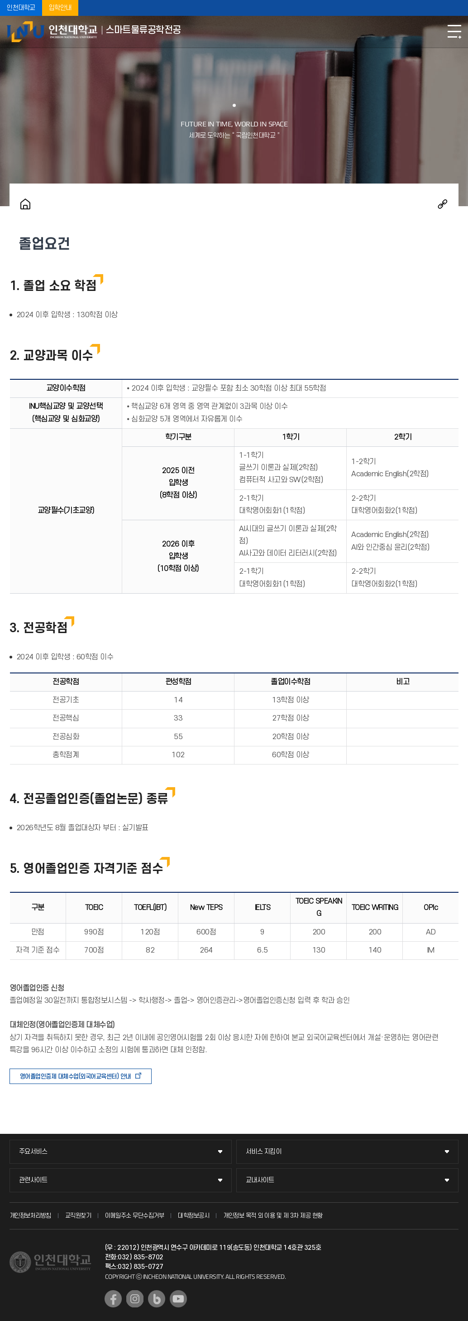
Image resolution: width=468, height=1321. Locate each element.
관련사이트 (33, 1180)
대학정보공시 (193, 1215)
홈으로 (25, 203)
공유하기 (442, 204)
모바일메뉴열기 (454, 32)
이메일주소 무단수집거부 (134, 1215)
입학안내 (60, 8)
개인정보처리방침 (30, 1215)
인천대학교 (21, 8)
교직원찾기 (78, 1215)
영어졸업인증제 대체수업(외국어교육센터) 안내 (75, 1076)
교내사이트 (260, 1180)
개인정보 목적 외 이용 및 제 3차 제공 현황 (273, 1215)
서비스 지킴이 (264, 1152)
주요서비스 (33, 1152)
